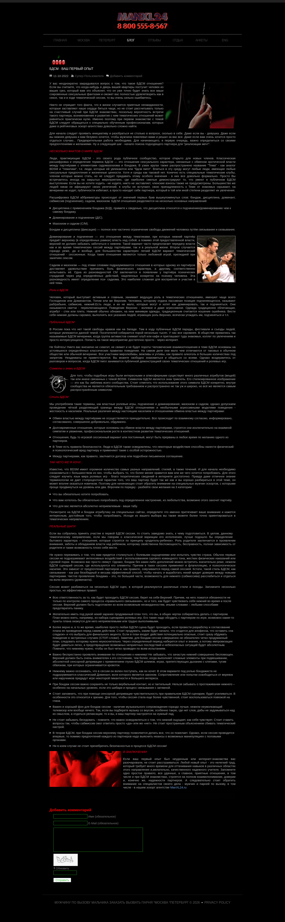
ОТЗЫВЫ (154, 40)
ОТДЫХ (178, 40)
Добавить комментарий (126, 76)
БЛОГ (130, 40)
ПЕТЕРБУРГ (107, 40)
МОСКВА (84, 40)
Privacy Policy (217, 907)
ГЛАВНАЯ (59, 40)
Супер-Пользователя (89, 76)
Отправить (62, 884)
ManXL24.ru (178, 787)
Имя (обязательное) (102, 816)
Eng (225, 40)
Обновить (62, 873)
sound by (53, 57)
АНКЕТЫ (201, 40)
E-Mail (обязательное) (103, 823)
